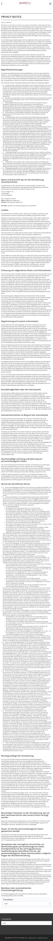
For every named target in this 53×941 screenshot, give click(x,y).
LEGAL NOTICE (32, 938)
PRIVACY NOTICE (43, 938)
